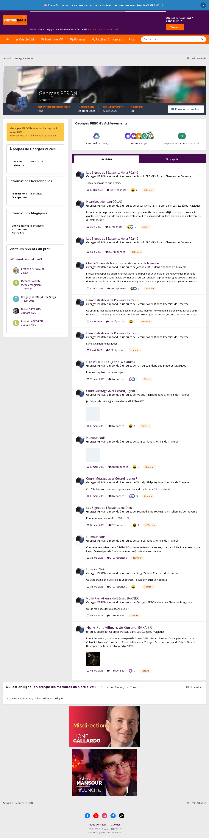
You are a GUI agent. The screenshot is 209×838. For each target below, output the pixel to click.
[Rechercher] (159, 39)
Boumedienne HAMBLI (150, 511)
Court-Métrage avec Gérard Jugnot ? (111, 391)
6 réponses (116, 379)
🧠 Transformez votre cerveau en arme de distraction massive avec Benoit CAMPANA (102, 5)
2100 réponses (118, 466)
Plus (132, 39)
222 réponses (115, 321)
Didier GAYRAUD (31, 309)
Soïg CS (141, 441)
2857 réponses (117, 189)
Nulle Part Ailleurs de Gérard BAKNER (112, 598)
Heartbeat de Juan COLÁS (104, 202)
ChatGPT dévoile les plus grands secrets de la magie (122, 263)
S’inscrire (175, 27)
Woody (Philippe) (146, 394)
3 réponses (116, 426)
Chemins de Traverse (178, 176)
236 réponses (116, 288)
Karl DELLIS (143, 365)
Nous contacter (98, 824)
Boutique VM (52, 39)
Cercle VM (25, 39)
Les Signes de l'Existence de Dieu (109, 508)
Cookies (116, 824)
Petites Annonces (107, 39)
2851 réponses (118, 525)
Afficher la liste (194, 687)
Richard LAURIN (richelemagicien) (31, 283)
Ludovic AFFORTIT (32, 321)
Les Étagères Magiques (186, 205)
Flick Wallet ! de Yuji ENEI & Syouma (110, 362)
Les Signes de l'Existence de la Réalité (112, 172)
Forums (77, 39)
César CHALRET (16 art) (150, 205)
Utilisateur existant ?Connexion (179, 19)
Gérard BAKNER (146, 304)
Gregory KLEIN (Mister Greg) (38, 297)
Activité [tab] (106, 159)
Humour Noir (95, 438)
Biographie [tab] (171, 159)
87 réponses (114, 226)
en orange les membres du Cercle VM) (65, 687)
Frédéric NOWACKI (32, 269)
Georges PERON (96, 176)
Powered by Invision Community (104, 832)
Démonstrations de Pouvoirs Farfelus (112, 300)
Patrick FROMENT (147, 176)
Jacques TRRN (145, 267)
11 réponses (115, 615)
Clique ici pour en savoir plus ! (103, 29)
